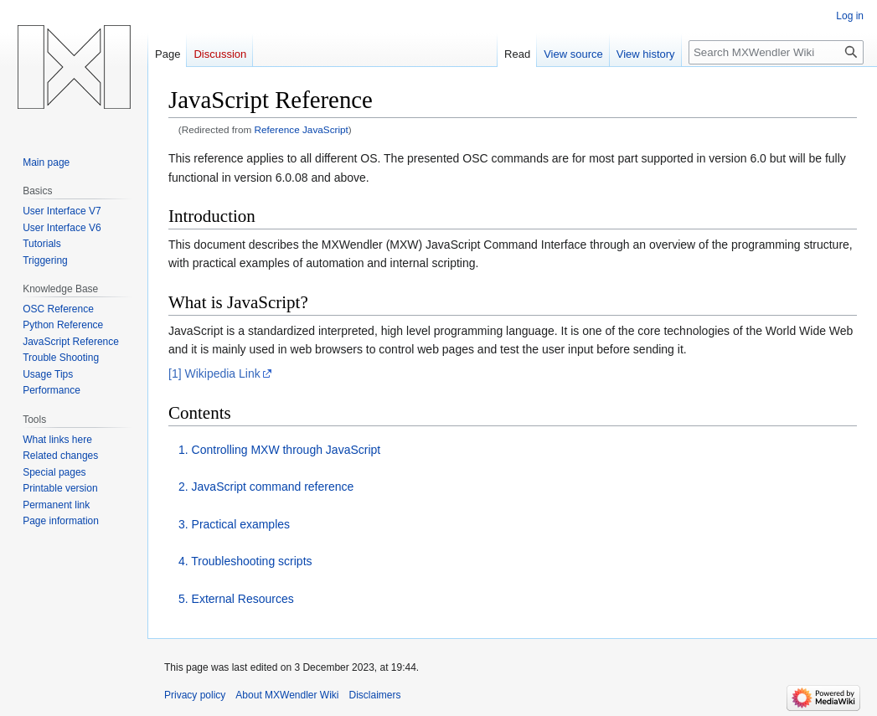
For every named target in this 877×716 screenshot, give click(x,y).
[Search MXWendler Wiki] (776, 52)
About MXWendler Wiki (286, 695)
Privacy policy (194, 695)
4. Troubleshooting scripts (245, 561)
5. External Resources (236, 598)
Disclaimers (375, 695)
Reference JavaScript (301, 129)
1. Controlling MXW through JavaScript (279, 449)
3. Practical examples (234, 524)
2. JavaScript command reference (265, 486)
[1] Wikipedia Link (214, 373)
